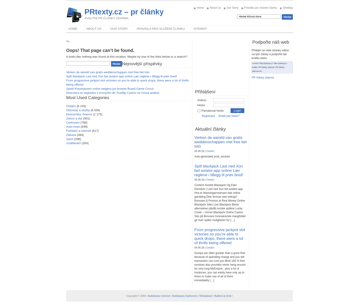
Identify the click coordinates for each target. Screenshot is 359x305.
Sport (69, 139)
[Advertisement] (221, 62)
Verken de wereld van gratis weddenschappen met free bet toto (108, 72)
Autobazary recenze (159, 295)
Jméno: (202, 100)
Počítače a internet (78, 130)
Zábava (71, 135)
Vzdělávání (73, 143)
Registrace (208, 116)
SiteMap (288, 7)
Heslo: (201, 105)
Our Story (232, 7)
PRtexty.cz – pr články (124, 12)
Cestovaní (73, 122)
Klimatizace (205, 295)
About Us (215, 7)
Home (200, 7)
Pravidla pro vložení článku (260, 7)
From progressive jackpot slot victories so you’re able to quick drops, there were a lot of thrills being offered (219, 236)
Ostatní (71, 106)
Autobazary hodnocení (184, 295)
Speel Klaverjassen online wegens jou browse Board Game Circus (110, 88)
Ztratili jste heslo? (228, 116)
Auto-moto (73, 126)
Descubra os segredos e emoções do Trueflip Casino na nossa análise (112, 92)
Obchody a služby (78, 110)
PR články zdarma (263, 77)
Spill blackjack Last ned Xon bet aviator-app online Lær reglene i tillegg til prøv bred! (121, 76)
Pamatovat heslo (210, 110)
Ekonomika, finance (79, 114)
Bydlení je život (223, 295)
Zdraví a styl (74, 118)
